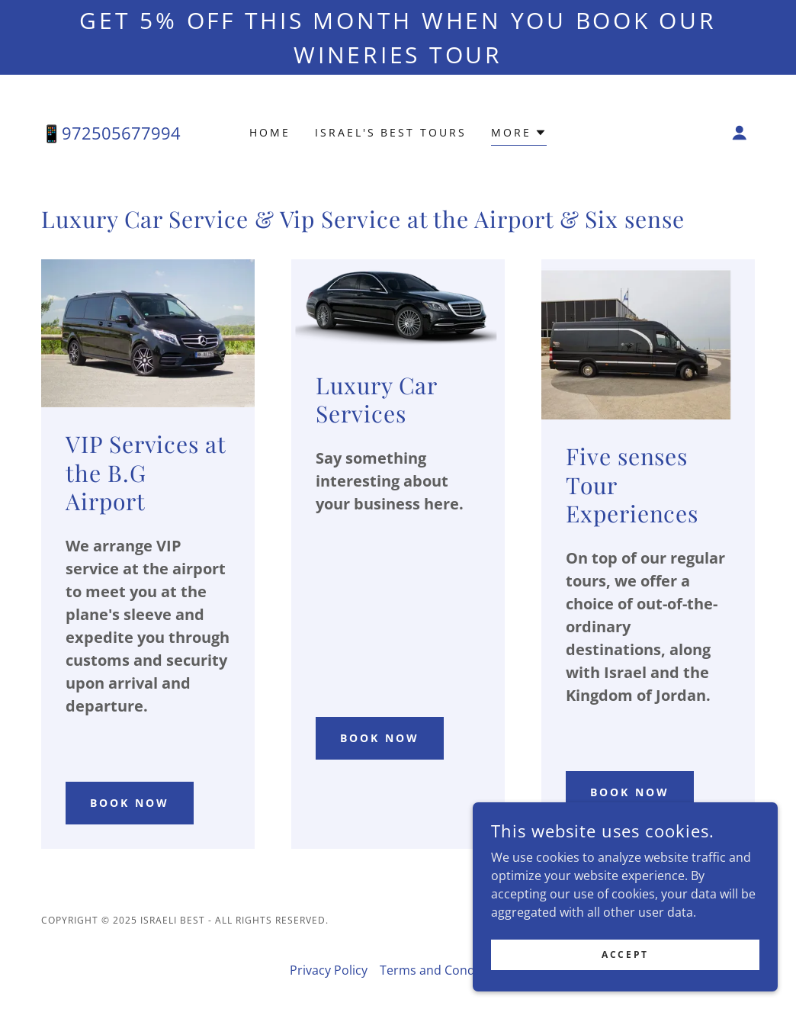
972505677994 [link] (121, 132)
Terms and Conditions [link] (443, 970)
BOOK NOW (629, 792)
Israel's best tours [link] (391, 132)
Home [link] (269, 132)
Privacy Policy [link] (329, 970)
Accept (625, 975)
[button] (519, 135)
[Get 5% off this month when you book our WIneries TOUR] (398, 37)
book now (129, 802)
